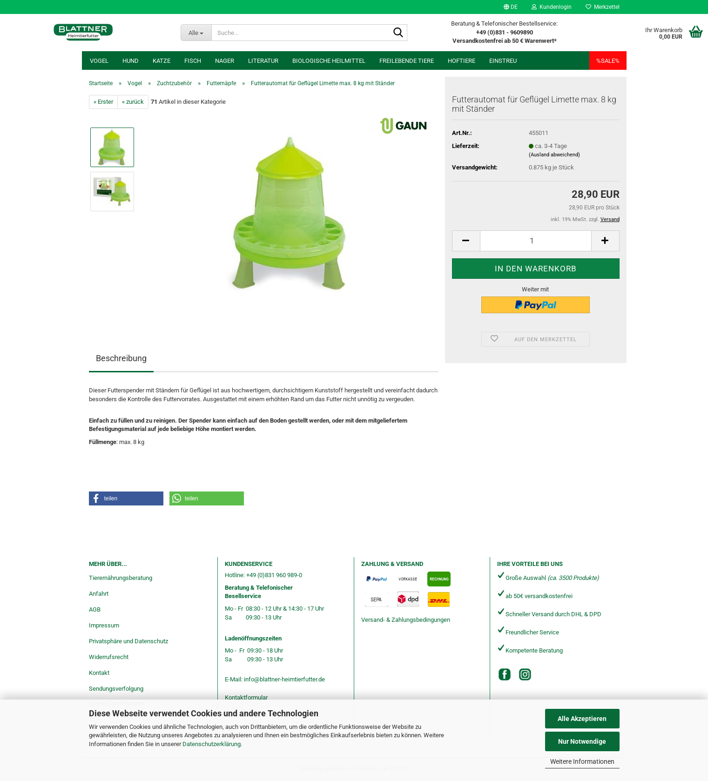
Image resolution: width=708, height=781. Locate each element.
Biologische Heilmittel (328, 60)
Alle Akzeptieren (582, 718)
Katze (161, 60)
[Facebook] (504, 674)
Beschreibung (121, 358)
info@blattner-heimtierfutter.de (284, 679)
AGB (95, 609)
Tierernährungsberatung (120, 577)
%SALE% (608, 60)
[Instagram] (525, 674)
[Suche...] (196, 32)
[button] (511, 7)
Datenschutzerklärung (211, 744)
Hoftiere (461, 60)
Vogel (99, 60)
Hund (130, 60)
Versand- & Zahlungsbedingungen (405, 619)
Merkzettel (603, 7)
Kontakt (99, 672)
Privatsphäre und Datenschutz (128, 641)
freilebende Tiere (406, 60)
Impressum (104, 625)
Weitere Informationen (582, 761)
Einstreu (503, 60)
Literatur (263, 60)
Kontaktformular (246, 697)
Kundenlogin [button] (552, 7)
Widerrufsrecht (108, 656)
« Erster (103, 101)
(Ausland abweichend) (554, 155)
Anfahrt (98, 593)
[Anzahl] (536, 240)
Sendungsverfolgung (116, 688)
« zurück (133, 101)
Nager (224, 60)
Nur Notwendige (582, 741)
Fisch (192, 60)
